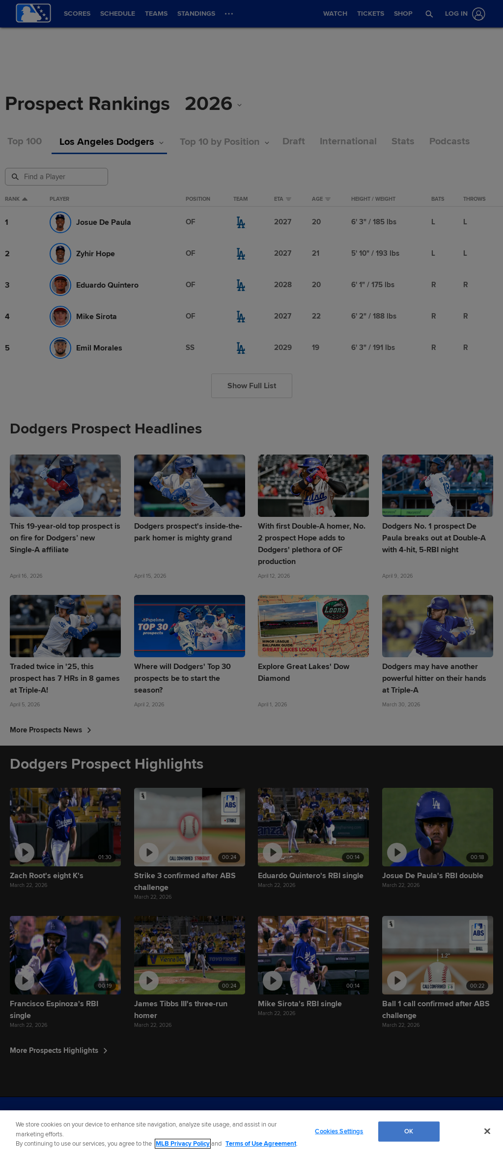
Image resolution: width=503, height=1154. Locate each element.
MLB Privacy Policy (183, 1144)
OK (408, 1131)
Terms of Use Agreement (260, 1144)
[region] (251, 1132)
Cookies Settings (339, 1131)
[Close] (487, 1131)
